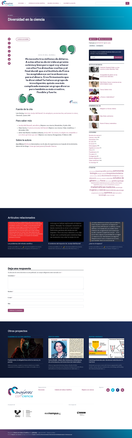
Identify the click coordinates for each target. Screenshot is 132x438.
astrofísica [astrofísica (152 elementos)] (109, 171)
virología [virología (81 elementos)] (108, 195)
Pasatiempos (93, 152)
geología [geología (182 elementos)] (120, 181)
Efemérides (92, 139)
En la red (91, 144)
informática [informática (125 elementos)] (119, 183)
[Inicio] (7, 3)
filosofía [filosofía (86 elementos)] (98, 181)
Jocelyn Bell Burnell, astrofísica (29, 125)
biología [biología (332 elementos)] (93, 173)
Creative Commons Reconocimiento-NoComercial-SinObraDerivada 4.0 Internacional (52, 434)
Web (9, 303)
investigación (100, 45)
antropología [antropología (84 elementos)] (92, 171)
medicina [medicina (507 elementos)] (110, 187)
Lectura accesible (22, 39)
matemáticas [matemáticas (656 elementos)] (98, 187)
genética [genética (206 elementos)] (115, 181)
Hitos (90, 150)
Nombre (10, 291)
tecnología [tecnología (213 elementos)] (102, 195)
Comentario (11, 275)
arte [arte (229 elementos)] (104, 171)
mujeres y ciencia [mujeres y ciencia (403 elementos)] (97, 190)
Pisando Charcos (50, 146)
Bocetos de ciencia (94, 135)
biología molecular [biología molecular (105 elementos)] (101, 173)
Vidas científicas (94, 160)
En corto (10, 15)
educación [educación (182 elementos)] (92, 178)
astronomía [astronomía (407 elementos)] (118, 171)
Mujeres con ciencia (88, 390)
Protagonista (92, 156)
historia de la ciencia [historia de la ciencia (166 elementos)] (97, 183)
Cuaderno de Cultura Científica (19, 337)
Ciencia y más (93, 137)
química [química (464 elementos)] (108, 192)
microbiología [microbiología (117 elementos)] (118, 187)
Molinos (27, 144)
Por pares (92, 154)
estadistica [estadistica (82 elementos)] (104, 178)
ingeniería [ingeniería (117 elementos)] (96, 184)
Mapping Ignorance (96, 337)
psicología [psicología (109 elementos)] (101, 193)
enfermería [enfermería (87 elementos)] (99, 178)
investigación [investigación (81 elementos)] (116, 184)
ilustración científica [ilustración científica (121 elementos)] (109, 183)
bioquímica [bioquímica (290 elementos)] (111, 173)
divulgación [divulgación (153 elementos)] (115, 175)
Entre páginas (93, 146)
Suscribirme (118, 57)
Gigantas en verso (94, 148)
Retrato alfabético (94, 158)
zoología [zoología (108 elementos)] (112, 195)
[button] (9, 39)
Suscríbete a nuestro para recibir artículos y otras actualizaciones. (105, 52)
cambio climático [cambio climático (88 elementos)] (93, 175)
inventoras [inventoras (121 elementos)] (111, 184)
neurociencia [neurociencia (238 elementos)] (111, 190)
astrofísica (92, 45)
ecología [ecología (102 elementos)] (121, 175)
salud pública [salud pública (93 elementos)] (119, 193)
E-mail (10, 297)
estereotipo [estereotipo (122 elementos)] (109, 178)
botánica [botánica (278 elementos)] (119, 173)
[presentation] (106, 69)
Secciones (41, 390)
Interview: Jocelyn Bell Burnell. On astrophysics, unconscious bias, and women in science (51, 113)
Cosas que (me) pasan (36, 146)
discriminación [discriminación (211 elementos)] (107, 176)
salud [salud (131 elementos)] (113, 193)
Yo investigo (92, 162)
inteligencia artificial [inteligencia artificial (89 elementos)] (103, 184)
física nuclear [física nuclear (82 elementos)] (108, 181)
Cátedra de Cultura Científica (63, 390)
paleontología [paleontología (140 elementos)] (120, 190)
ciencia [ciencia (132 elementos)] (99, 175)
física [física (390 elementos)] (102, 180)
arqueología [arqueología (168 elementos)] (99, 171)
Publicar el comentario (15, 310)
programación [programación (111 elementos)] (95, 193)
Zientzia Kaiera (53, 337)
